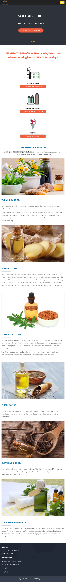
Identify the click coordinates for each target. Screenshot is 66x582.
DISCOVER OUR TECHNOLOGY (33, 111)
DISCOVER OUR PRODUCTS (33, 86)
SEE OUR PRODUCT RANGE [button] (31, 30)
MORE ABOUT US (33, 136)
